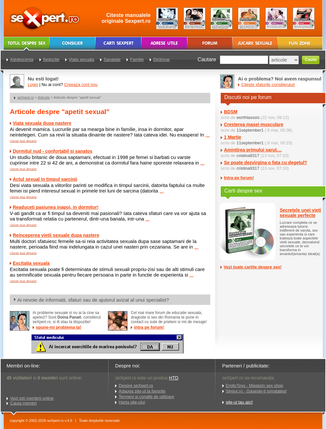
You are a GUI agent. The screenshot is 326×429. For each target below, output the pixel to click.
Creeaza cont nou (81, 84)
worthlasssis (247, 117)
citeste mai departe (23, 141)
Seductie (51, 59)
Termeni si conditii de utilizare (146, 396)
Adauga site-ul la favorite (142, 391)
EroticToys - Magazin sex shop (254, 385)
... (207, 134)
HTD (173, 377)
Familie (137, 59)
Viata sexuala (81, 59)
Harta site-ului (132, 402)
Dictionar (161, 59)
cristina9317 (247, 155)
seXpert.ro (25, 97)
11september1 (249, 130)
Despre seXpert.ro (136, 385)
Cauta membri (23, 403)
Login (33, 84)
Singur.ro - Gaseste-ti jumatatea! (256, 391)
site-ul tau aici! (239, 402)
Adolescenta (22, 59)
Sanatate (112, 59)
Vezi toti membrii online (32, 398)
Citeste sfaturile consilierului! (268, 84)
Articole (44, 97)
